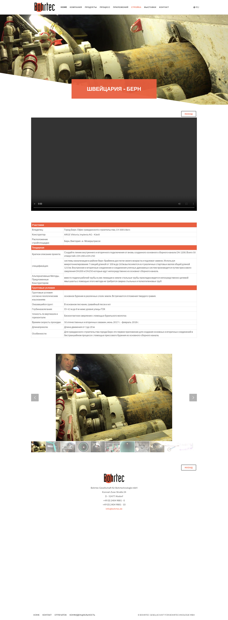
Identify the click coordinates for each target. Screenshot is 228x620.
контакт (164, 7)
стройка (136, 7)
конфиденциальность (82, 615)
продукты (91, 7)
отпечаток (61, 615)
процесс (105, 7)
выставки (150, 7)
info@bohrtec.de (114, 508)
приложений (120, 7)
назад (189, 114)
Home (64, 7)
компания (76, 7)
